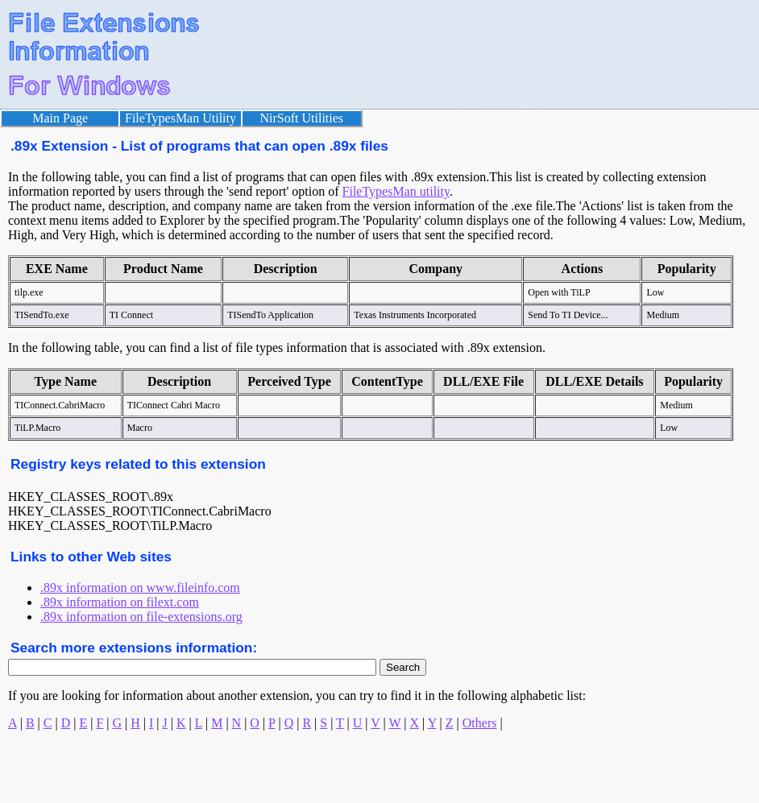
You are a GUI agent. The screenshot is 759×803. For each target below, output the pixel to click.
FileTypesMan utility (396, 191)
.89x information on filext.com (119, 602)
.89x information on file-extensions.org (141, 616)
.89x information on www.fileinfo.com (140, 587)
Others (479, 723)
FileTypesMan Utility (180, 118)
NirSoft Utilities (302, 118)
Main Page (60, 118)
